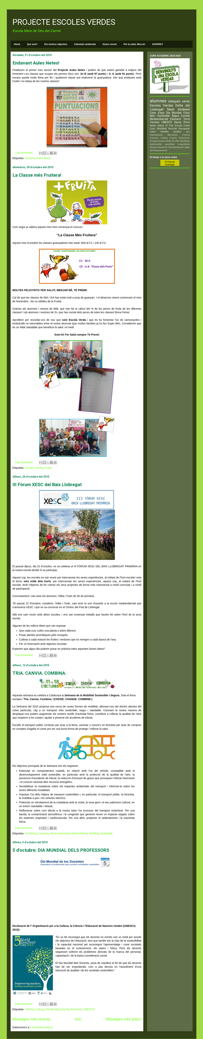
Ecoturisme (184, 138)
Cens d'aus (157, 112)
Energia (153, 141)
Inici (78, 1019)
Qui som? (32, 44)
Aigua (175, 115)
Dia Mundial (52, 1009)
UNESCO (88, 1009)
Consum (43, 833)
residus (177, 131)
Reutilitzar (185, 141)
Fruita (48, 467)
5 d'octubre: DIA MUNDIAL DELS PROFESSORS (61, 850)
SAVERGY (157, 44)
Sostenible (106, 833)
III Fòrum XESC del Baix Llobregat (47, 484)
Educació (76, 1009)
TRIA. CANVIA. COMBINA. (39, 673)
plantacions (178, 147)
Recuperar (184, 128)
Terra (186, 118)
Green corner (110, 44)
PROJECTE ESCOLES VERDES (64, 22)
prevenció (162, 150)
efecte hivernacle (60, 833)
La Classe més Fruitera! (37, 175)
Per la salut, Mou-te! (134, 44)
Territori (154, 122)
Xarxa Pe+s (182, 122)
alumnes (30, 158)
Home (17, 44)
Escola (178, 125)
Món (152, 115)
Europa (161, 141)
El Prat (169, 125)
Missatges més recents (31, 1019)
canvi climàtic (159, 131)
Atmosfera (31, 833)
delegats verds (179, 101)
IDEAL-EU (169, 141)
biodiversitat (155, 144)
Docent (65, 1009)
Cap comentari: (24, 152)
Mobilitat (94, 833)
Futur (186, 112)
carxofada (169, 144)
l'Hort (169, 147)
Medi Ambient (79, 833)
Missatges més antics (123, 1019)
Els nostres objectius (55, 44)
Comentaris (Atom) (42, 1027)
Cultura (39, 1009)
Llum (152, 128)
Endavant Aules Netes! (36, 63)
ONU (177, 141)
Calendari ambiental (85, 44)
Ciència (29, 1009)
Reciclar (172, 128)
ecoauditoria (184, 144)
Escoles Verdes (34, 467)
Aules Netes (43, 158)
